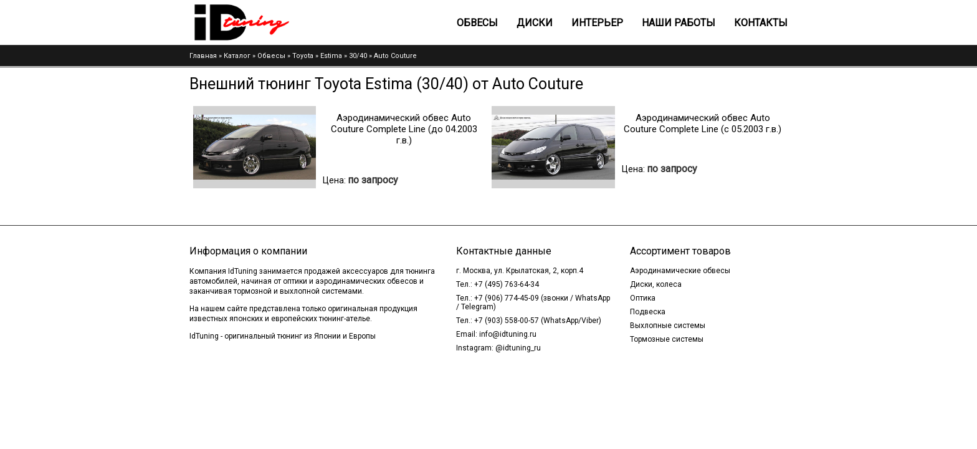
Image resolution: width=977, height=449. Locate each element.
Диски (535, 23)
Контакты (761, 23)
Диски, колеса (656, 284)
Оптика (642, 298)
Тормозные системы (666, 339)
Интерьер (597, 23)
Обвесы (477, 23)
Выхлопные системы (667, 325)
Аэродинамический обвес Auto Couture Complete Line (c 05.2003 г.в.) (702, 123)
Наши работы (678, 23)
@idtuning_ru (518, 348)
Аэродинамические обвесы (680, 270)
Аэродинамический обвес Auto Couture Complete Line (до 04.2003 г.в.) (404, 129)
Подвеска (647, 311)
